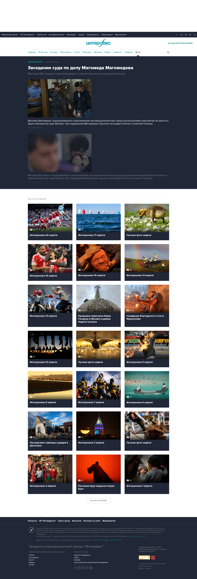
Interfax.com (41, 35)
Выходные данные (145, 566)
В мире (53, 52)
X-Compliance (34, 558)
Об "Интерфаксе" (27, 35)
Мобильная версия (10, 35)
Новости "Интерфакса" (82, 555)
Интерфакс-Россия (56, 35)
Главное (32, 52)
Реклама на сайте (91, 521)
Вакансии (76, 521)
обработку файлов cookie (137, 536)
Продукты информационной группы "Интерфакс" (66, 547)
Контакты (32, 521)
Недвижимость (93, 35)
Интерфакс (98, 43)
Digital (107, 52)
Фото (138, 52)
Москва (98, 52)
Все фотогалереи (98, 500)
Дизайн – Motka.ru (145, 568)
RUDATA (77, 560)
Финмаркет (71, 35)
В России (43, 52)
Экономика (65, 52)
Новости (117, 52)
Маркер (32, 562)
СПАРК (31, 555)
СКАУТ (31, 560)
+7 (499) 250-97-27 (115, 540)
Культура (87, 52)
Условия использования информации (152, 564)
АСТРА (31, 565)
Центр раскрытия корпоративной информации (91, 562)
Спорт (77, 52)
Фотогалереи (35, 62)
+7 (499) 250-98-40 (97, 540)
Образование (107, 35)
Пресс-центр (64, 521)
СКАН (76, 558)
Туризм (81, 35)
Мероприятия (120, 35)
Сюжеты (128, 52)
